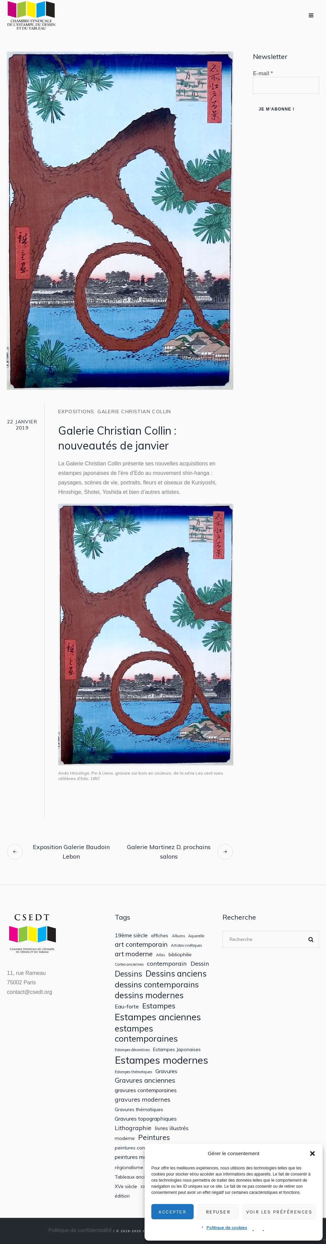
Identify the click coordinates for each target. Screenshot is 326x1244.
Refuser (218, 1212)
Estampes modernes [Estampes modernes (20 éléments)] (161, 1060)
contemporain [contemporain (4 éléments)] (167, 963)
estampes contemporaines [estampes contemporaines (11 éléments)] (146, 1033)
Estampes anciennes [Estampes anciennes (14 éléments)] (158, 1016)
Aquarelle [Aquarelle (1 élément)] (196, 936)
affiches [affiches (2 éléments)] (159, 935)
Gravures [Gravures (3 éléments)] (166, 1071)
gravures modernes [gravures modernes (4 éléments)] (142, 1099)
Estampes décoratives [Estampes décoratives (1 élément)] (132, 1050)
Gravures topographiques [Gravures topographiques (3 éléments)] (146, 1119)
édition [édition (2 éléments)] (122, 1196)
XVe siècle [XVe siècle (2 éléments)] (126, 1186)
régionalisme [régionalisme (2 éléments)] (129, 1167)
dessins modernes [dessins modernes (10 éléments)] (149, 995)
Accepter (172, 1212)
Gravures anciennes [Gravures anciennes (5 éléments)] (145, 1080)
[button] (312, 1153)
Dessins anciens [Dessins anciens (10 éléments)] (176, 974)
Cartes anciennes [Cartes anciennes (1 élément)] (129, 964)
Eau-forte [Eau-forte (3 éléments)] (127, 1006)
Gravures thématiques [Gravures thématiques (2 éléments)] (139, 1109)
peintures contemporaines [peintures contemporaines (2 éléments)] (144, 1147)
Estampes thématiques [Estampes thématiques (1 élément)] (133, 1072)
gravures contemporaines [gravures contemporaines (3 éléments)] (146, 1090)
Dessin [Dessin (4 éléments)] (200, 963)
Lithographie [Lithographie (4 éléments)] (133, 1127)
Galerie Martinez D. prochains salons (169, 851)
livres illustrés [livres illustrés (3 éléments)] (172, 1128)
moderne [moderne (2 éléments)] (125, 1138)
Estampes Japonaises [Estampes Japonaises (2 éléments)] (177, 1049)
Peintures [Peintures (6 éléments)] (154, 1137)
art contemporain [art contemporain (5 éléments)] (141, 944)
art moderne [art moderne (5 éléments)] (134, 954)
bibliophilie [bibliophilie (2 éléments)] (180, 954)
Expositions (76, 411)
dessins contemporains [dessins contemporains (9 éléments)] (157, 984)
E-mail (263, 73)
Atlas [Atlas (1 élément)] (160, 955)
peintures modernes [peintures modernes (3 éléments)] (139, 1157)
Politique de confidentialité (80, 1230)
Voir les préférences (279, 1212)
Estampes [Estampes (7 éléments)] (158, 1005)
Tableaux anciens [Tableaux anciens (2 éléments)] (133, 1177)
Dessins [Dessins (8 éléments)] (128, 973)
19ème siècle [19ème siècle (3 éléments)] (131, 935)
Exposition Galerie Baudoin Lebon (71, 851)
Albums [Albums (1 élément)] (178, 936)
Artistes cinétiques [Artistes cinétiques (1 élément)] (186, 945)
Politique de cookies (227, 1227)
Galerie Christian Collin (134, 411)
